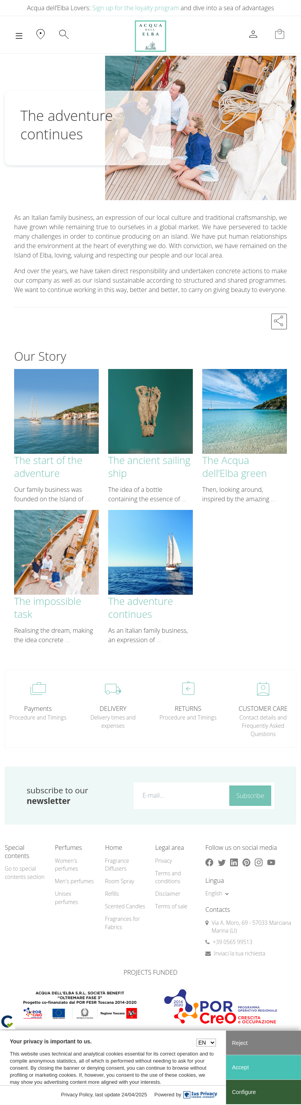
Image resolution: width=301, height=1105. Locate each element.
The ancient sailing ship (149, 466)
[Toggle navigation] (19, 36)
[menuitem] (75, 865)
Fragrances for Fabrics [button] (122, 923)
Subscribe (250, 795)
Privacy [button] (163, 860)
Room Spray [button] (119, 881)
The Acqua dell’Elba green (234, 466)
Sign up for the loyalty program (135, 8)
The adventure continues (140, 607)
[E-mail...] (180, 795)
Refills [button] (112, 893)
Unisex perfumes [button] (66, 898)
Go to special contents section (25, 872)
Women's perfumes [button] (66, 865)
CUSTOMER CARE (263, 708)
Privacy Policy (76, 1095)
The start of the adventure (48, 466)
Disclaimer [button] (167, 893)
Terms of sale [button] (171, 906)
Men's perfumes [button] (74, 881)
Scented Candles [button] (125, 906)
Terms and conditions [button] (168, 877)
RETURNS (188, 708)
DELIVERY (113, 708)
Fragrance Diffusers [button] (117, 865)
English (213, 893)
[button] (279, 321)
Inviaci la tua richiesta (239, 953)
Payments (38, 708)
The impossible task (47, 607)
